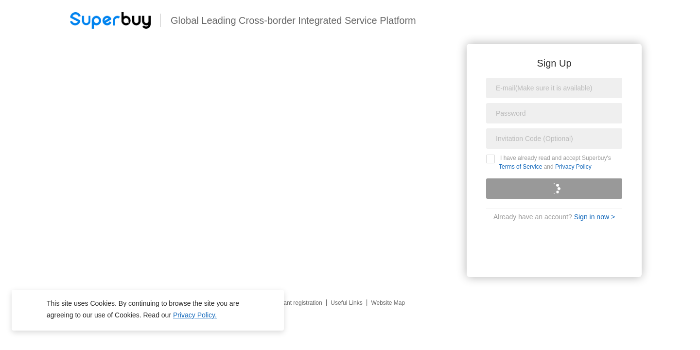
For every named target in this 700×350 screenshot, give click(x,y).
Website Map (388, 302)
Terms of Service (520, 166)
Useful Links (346, 302)
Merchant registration (294, 302)
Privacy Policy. (195, 315)
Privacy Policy (573, 166)
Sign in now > (594, 217)
